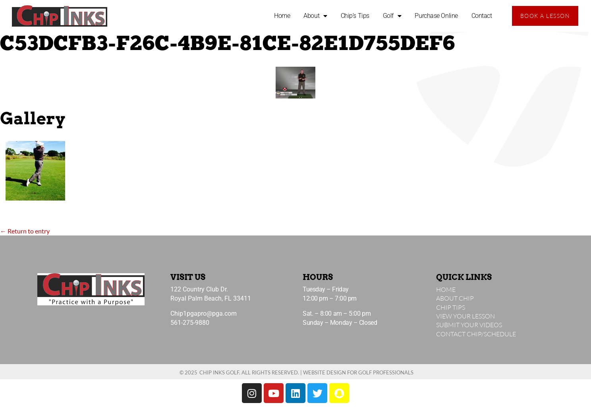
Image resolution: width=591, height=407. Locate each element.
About (315, 16)
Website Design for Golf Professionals (358, 372)
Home (282, 15)
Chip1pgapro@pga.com (203, 313)
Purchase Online (436, 15)
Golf (392, 16)
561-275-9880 (189, 322)
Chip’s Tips (355, 15)
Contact (481, 15)
